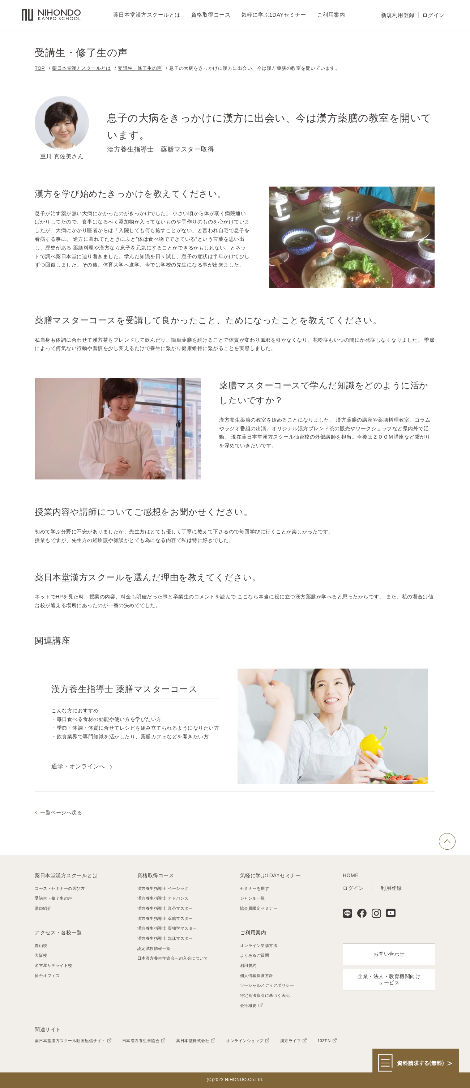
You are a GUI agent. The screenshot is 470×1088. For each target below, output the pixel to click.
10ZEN (324, 1040)
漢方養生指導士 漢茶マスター (165, 908)
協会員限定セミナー (259, 908)
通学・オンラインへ (78, 766)
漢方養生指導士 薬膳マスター (165, 918)
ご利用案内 (253, 932)
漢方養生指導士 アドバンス (163, 898)
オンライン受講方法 (259, 945)
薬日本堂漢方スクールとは (81, 68)
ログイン (433, 15)
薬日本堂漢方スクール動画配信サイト (70, 1040)
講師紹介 (43, 908)
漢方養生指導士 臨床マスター (165, 938)
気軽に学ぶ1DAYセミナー (270, 875)
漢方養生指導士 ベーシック (163, 888)
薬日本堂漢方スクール (51, 15)
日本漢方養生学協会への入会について (172, 958)
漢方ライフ (290, 1040)
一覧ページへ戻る (61, 812)
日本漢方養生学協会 (141, 1040)
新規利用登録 (398, 15)
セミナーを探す (254, 888)
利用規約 (248, 965)
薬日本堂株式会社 (192, 1040)
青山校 (41, 945)
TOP (40, 68)
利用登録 (391, 888)
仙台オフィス (47, 975)
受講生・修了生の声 (140, 68)
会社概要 (248, 1005)
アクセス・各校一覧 (58, 932)
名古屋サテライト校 (53, 965)
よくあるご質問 (254, 955)
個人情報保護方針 (256, 975)
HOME (351, 875)
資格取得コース (155, 875)
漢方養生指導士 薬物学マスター (167, 928)
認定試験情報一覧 (154, 948)
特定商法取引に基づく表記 (265, 995)
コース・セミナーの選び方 (60, 888)
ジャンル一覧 (252, 898)
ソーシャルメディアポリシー (267, 985)
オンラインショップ (245, 1040)
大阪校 (41, 955)
